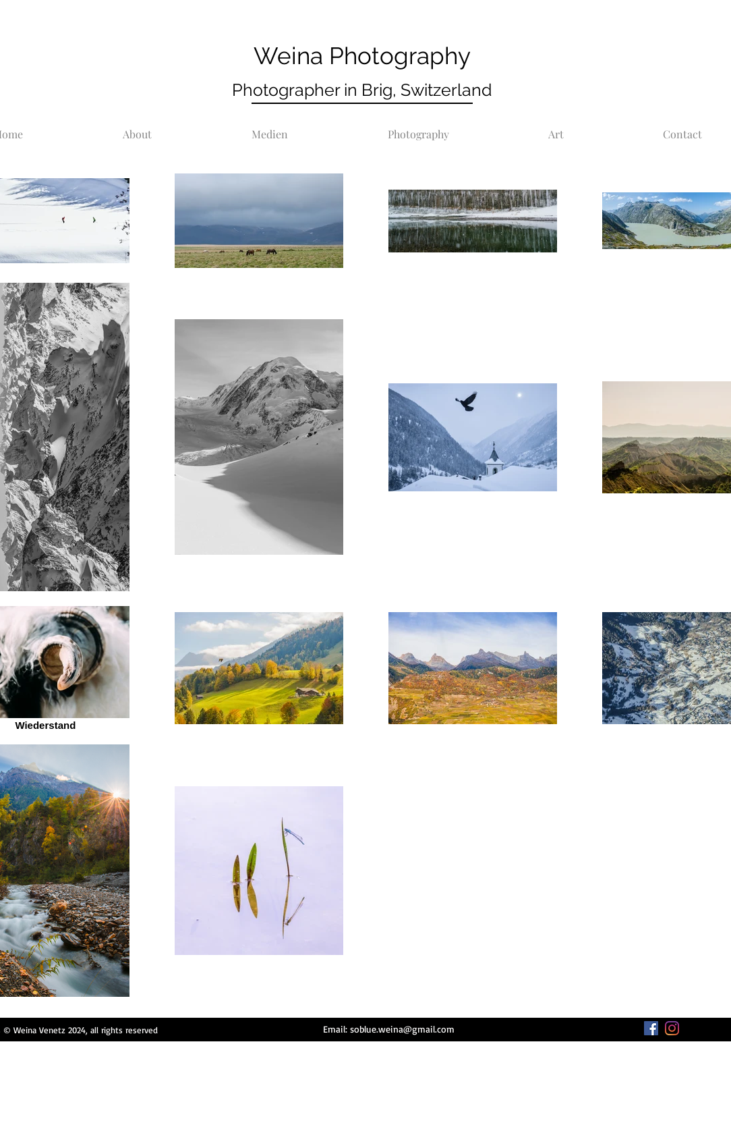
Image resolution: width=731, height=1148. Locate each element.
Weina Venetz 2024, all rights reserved (84, 1029)
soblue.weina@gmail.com (402, 1029)
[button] (418, 128)
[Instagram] (672, 1028)
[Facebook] (651, 1028)
